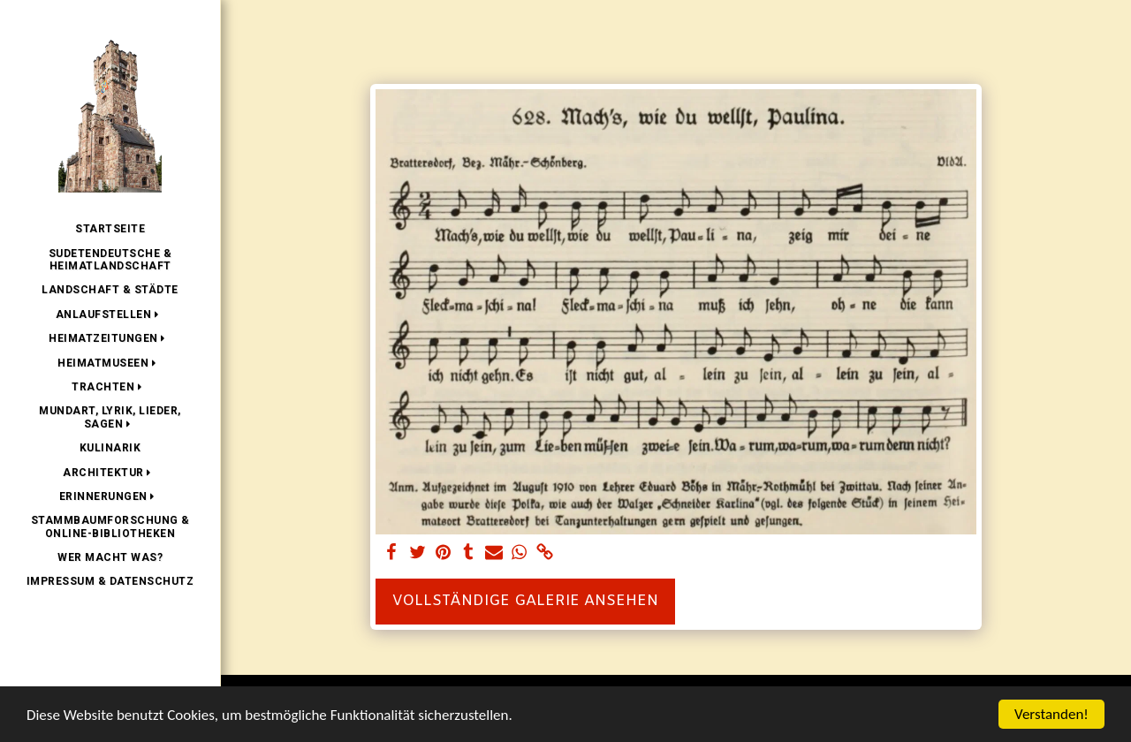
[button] (110, 314)
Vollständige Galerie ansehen (525, 601)
